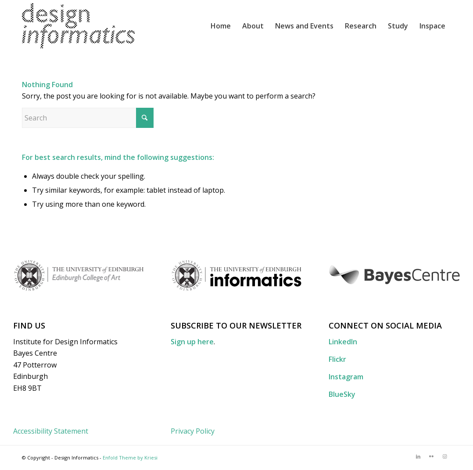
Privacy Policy (193, 431)
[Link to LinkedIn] (418, 456)
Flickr (337, 359)
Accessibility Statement (50, 431)
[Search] (88, 118)
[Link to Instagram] (444, 456)
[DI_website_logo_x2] (78, 26)
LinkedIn (343, 341)
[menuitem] (220, 26)
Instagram (346, 377)
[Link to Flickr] (431, 456)
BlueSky (342, 394)
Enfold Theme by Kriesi (130, 457)
